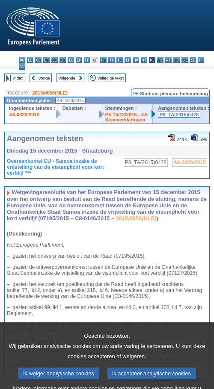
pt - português (168, 60)
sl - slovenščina (193, 60)
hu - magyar (136, 60)
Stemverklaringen (125, 119)
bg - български (22, 60)
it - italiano (111, 60)
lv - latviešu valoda (119, 60)
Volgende (66, 78)
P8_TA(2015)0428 (179, 114)
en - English (79, 60)
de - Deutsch (54, 60)
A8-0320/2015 (24, 114)
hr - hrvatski (103, 60)
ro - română (176, 60)
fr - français (87, 60)
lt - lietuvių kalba (128, 60)
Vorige (44, 78)
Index (18, 78)
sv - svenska (22, 66)
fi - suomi (201, 60)
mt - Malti (144, 60)
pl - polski (160, 60)
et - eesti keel (62, 60)
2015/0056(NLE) (50, 92)
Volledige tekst (110, 78)
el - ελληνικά (71, 60)
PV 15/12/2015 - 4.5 (126, 114)
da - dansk (46, 60)
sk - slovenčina (184, 60)
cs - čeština (38, 60)
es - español (30, 60)
